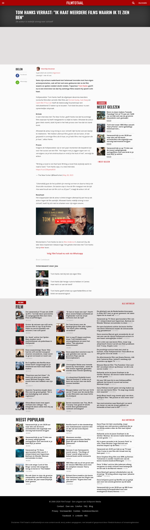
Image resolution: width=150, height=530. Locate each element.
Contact (60, 506)
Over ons (70, 506)
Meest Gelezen (104, 162)
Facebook (66, 515)
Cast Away (84, 100)
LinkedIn (79, 515)
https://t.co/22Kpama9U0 (45, 169)
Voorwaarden (66, 511)
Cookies (76, 511)
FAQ (85, 506)
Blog (91, 506)
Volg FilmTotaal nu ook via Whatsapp (65, 253)
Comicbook (45, 259)
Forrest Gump (73, 100)
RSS (86, 515)
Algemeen (56, 73)
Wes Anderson (69, 242)
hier (42, 247)
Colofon (78, 506)
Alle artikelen (128, 303)
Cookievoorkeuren (90, 511)
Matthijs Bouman (48, 69)
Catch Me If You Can (44, 103)
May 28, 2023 (68, 175)
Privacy (55, 511)
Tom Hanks (83, 86)
